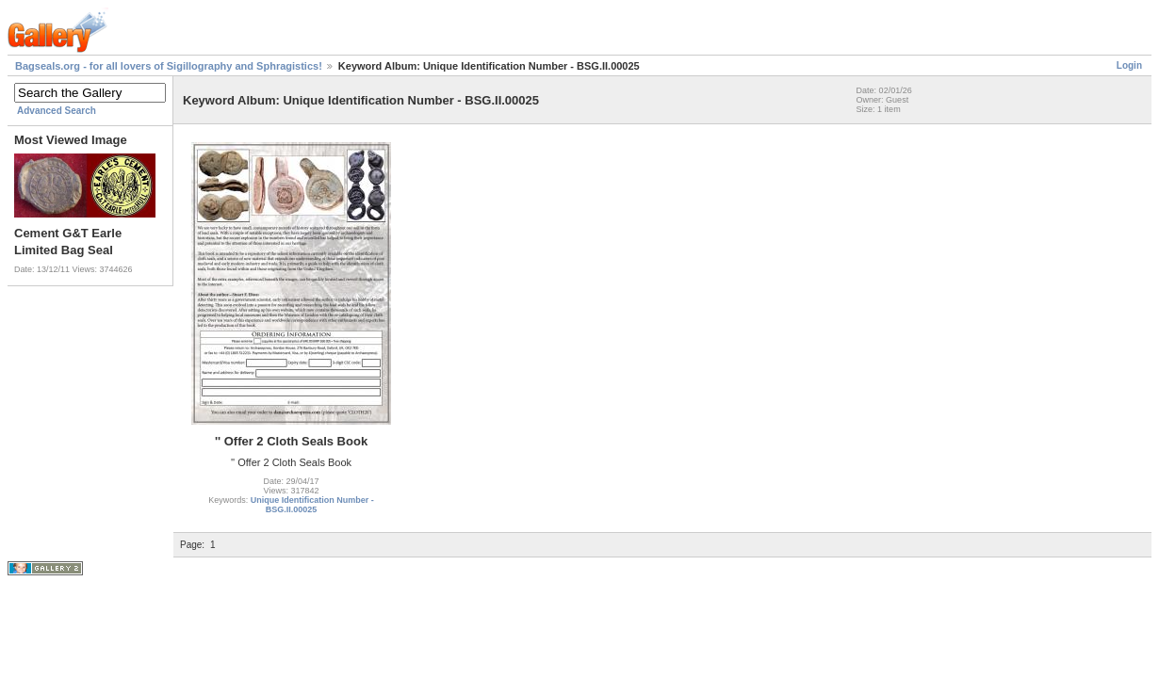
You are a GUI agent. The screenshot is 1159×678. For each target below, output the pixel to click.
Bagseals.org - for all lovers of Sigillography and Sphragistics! (168, 66)
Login (1129, 65)
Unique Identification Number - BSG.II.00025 (312, 504)
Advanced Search (56, 110)
